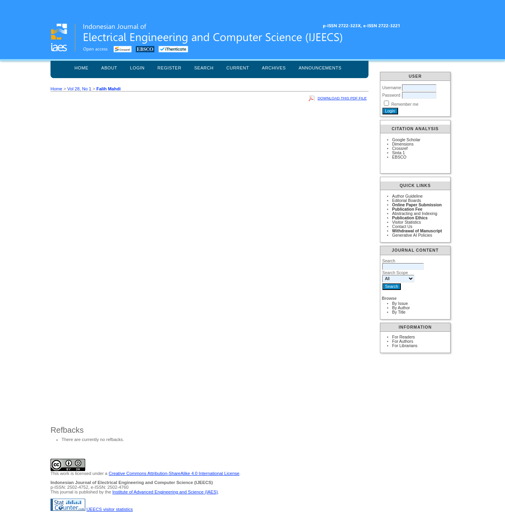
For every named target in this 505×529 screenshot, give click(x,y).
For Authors (402, 341)
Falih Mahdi (108, 88)
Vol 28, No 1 (79, 88)
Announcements (320, 67)
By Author (401, 308)
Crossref (400, 148)
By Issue (400, 303)
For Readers (403, 337)
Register (169, 67)
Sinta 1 (398, 153)
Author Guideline (407, 196)
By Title (399, 312)
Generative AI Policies (412, 235)
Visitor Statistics (406, 222)
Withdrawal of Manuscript (417, 231)
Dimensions (402, 144)
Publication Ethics (410, 218)
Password (391, 95)
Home (81, 67)
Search (203, 67)
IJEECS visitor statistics (109, 509)
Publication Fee (407, 209)
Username (391, 88)
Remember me (405, 104)
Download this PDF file (342, 98)
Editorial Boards (406, 200)
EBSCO (399, 157)
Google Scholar (406, 140)
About (109, 67)
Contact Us (402, 226)
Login (137, 67)
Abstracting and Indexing (414, 213)
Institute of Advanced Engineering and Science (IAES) (165, 492)
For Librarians (404, 346)
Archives (274, 67)
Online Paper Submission (417, 205)
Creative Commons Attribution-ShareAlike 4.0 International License (173, 473)
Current (237, 67)
